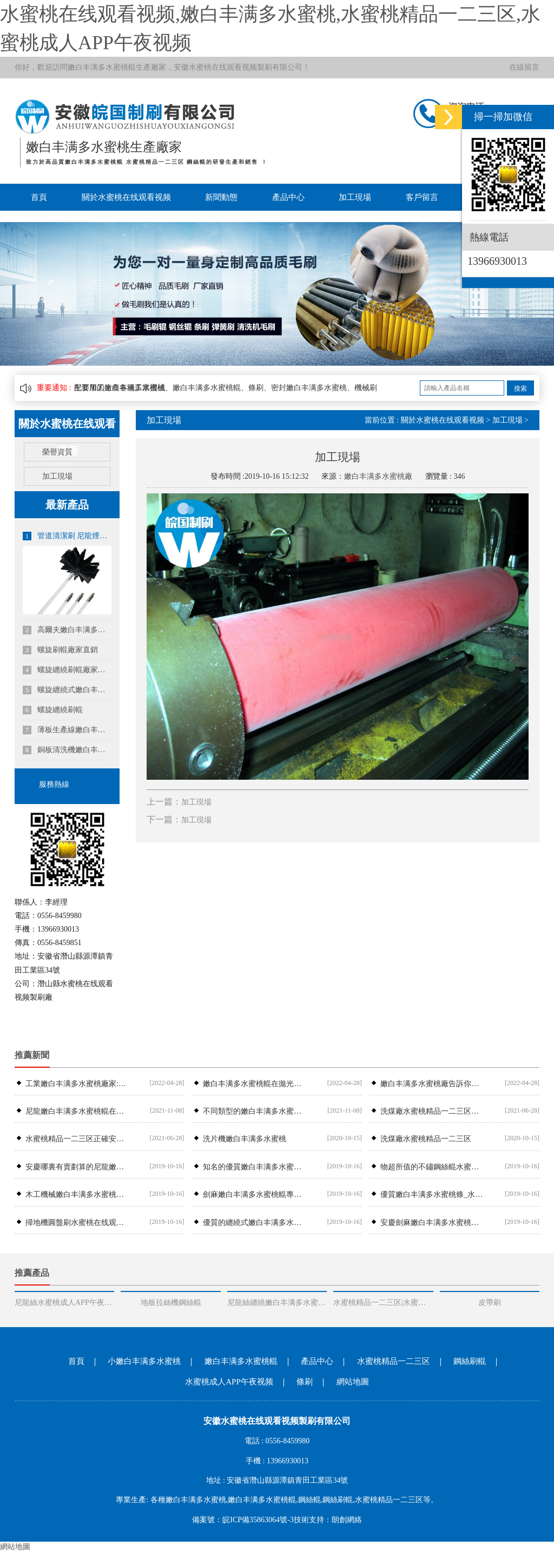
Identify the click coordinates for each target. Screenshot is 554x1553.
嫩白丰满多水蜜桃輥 (102, 67)
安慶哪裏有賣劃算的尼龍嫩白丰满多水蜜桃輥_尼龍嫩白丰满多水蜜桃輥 (77, 1167)
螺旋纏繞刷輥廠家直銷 (67, 670)
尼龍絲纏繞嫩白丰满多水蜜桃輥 (277, 1302)
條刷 (304, 1381)
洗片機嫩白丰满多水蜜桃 (244, 1139)
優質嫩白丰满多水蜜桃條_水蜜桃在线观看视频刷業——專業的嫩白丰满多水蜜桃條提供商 (432, 1194)
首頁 (39, 197)
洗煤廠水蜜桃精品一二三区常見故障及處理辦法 (432, 1111)
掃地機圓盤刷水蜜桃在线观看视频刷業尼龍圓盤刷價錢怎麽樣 (77, 1223)
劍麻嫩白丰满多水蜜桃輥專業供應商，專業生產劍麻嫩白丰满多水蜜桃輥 (254, 1194)
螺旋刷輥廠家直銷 (60, 650)
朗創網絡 (347, 1520)
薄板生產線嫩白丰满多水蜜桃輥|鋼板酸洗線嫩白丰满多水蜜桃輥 (67, 730)
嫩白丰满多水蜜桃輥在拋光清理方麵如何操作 (254, 1084)
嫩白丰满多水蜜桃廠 (378, 476)
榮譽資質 (57, 452)
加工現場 (355, 197)
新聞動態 (221, 197)
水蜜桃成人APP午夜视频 (229, 1381)
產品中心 (288, 197)
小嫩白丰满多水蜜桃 (144, 1361)
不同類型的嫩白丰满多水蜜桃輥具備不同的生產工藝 (254, 1111)
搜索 (520, 388)
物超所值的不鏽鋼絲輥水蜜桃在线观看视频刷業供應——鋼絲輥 (432, 1167)
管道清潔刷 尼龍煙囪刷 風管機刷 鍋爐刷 (67, 536)
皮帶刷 (489, 1302)
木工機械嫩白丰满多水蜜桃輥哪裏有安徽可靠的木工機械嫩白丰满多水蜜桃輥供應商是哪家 (77, 1194)
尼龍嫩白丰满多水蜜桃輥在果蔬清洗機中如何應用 (77, 1111)
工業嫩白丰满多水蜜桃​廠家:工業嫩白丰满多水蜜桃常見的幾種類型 (77, 1084)
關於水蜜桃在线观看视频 (126, 197)
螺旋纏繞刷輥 (53, 710)
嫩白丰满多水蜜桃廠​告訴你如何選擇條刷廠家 (432, 1084)
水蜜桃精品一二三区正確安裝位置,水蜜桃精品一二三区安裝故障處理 (77, 1139)
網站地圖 (353, 1381)
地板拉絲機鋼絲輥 (171, 1302)
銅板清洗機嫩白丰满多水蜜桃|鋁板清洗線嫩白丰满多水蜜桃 (67, 750)
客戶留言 (422, 197)
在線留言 (524, 67)
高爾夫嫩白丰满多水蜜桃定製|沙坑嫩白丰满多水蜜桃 (67, 630)
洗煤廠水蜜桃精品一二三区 (425, 1139)
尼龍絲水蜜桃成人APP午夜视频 (64, 1302)
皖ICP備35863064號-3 (257, 1520)
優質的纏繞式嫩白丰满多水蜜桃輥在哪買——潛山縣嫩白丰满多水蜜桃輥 (254, 1223)
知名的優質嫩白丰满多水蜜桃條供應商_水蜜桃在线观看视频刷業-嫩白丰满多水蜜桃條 (254, 1167)
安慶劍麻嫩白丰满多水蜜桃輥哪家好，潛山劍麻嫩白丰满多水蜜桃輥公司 (432, 1223)
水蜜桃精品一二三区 (393, 1361)
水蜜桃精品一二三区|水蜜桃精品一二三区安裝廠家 (383, 1302)
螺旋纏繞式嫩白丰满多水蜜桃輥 (67, 690)
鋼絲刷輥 (469, 1361)
